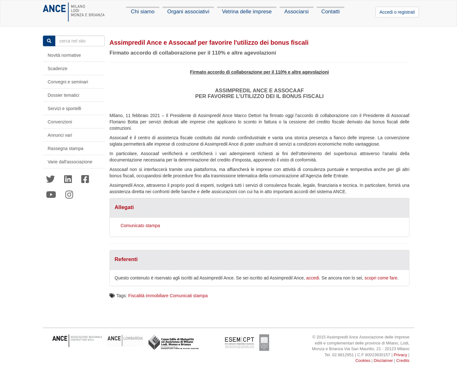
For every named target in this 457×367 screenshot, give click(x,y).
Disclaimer (383, 360)
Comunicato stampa (140, 225)
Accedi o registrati (397, 12)
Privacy (400, 354)
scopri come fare (381, 277)
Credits (402, 360)
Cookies (362, 360)
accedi (312, 277)
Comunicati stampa (189, 295)
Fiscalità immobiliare (148, 295)
